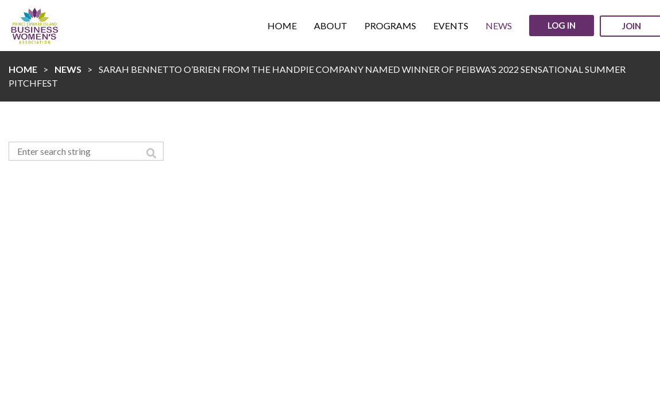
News (68, 69)
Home (23, 69)
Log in (562, 25)
